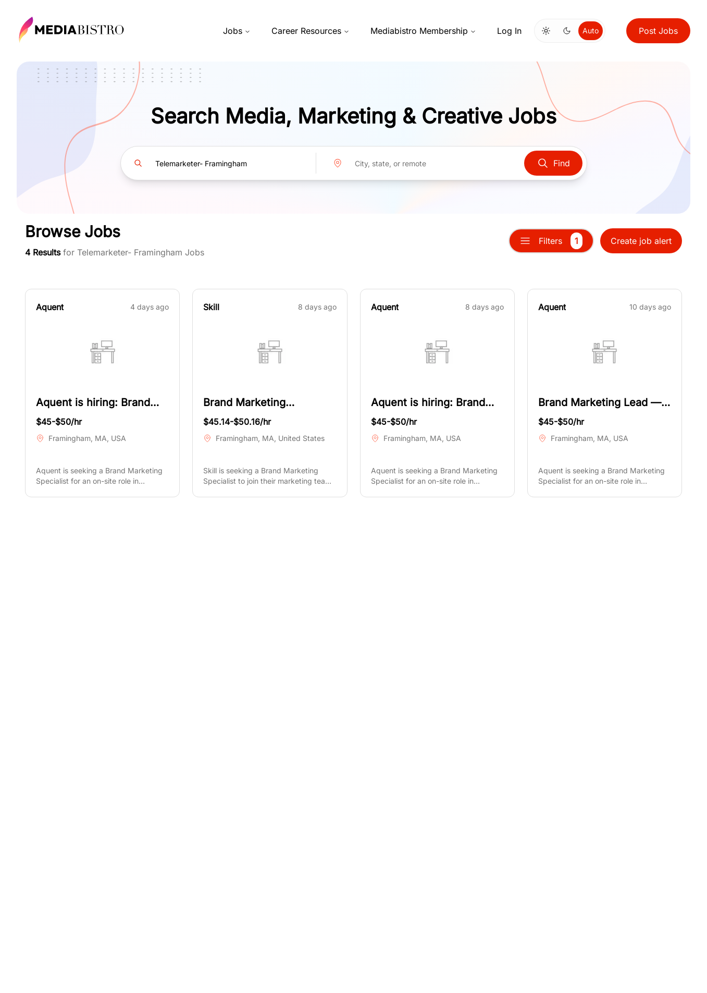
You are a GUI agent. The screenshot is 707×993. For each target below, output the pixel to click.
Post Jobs (658, 31)
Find (553, 163)
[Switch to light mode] (546, 30)
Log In (509, 31)
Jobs (237, 31)
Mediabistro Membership (423, 31)
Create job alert (641, 241)
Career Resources (310, 31)
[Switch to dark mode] (566, 30)
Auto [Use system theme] (590, 30)
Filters (551, 240)
